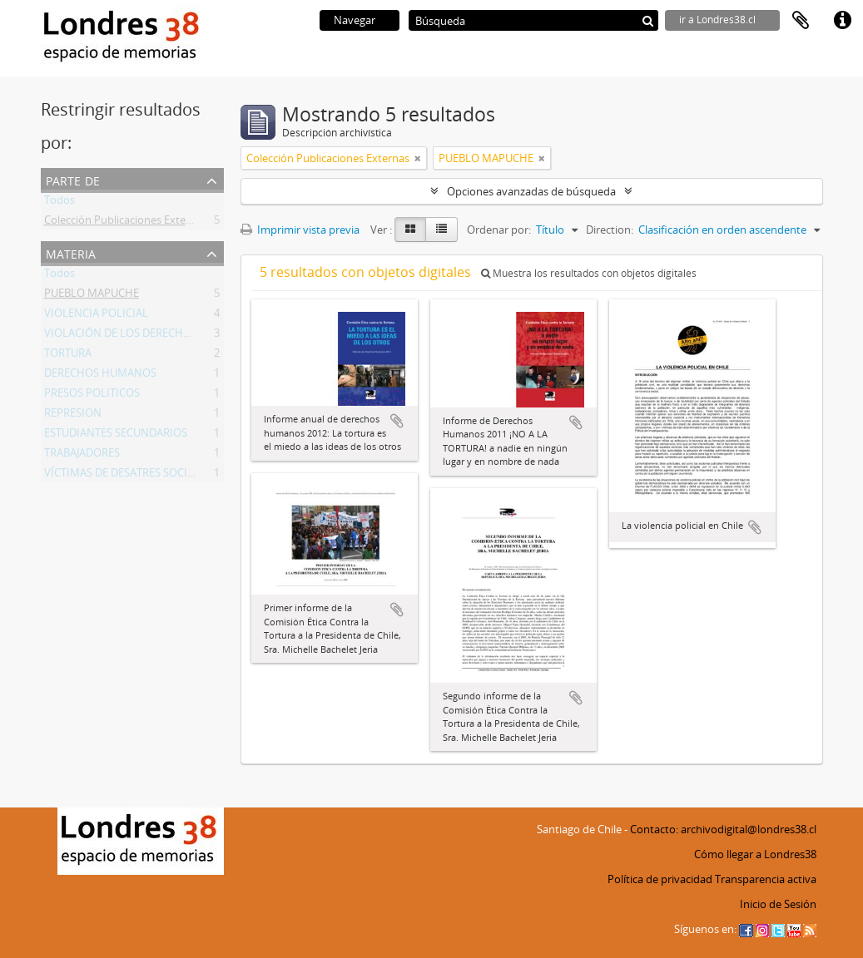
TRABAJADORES (82, 455)
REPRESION (73, 415)
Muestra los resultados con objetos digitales (589, 273)
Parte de (73, 179)
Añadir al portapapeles (397, 420)
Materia (71, 252)
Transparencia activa (765, 879)
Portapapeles (800, 21)
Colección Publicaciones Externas (125, 222)
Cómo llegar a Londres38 (755, 854)
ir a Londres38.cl (717, 19)
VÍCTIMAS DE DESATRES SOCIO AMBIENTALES (156, 475)
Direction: (609, 229)
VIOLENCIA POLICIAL (96, 316)
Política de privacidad (660, 879)
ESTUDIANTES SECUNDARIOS (115, 435)
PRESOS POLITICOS (92, 395)
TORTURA (68, 355)
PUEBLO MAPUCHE (91, 296)
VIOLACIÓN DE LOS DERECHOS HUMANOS (149, 335)
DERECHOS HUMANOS (100, 375)
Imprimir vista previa (300, 229)
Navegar (354, 19)
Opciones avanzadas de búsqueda (531, 191)
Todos (59, 202)
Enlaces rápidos (842, 21)
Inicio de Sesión (778, 903)
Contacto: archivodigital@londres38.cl (723, 829)
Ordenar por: (499, 229)
